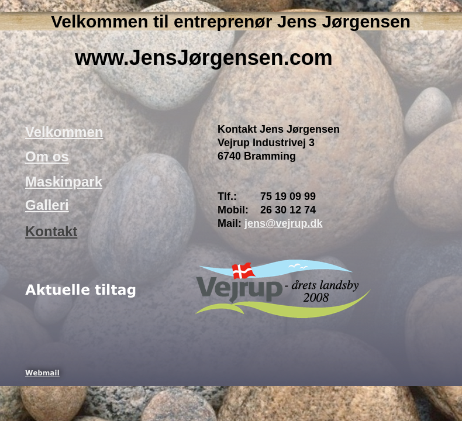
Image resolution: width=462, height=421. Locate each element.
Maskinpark (63, 181)
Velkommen (64, 132)
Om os (47, 156)
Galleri (47, 205)
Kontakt (51, 231)
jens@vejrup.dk (283, 223)
